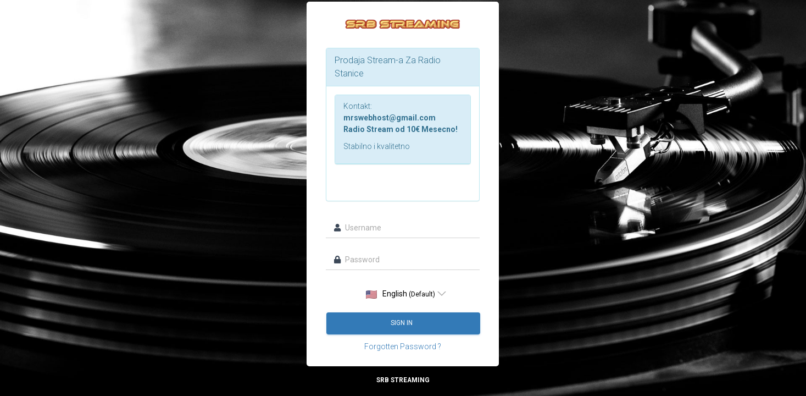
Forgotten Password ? (402, 346)
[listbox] (403, 293)
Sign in (403, 323)
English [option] (400, 294)
